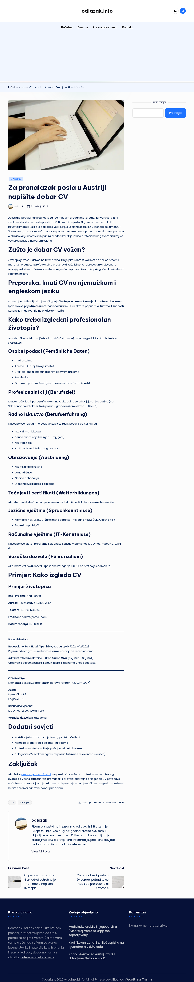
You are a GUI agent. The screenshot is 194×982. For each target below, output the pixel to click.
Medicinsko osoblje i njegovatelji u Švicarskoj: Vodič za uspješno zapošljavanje (93, 931)
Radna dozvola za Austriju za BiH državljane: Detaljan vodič (92, 956)
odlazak (39, 820)
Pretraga (159, 102)
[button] (40, 851)
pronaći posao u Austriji (36, 774)
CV (12, 802)
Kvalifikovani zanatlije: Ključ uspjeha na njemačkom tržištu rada (96, 945)
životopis (24, 802)
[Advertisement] (97, 58)
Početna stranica (18, 87)
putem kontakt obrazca (37, 957)
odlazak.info (97, 11)
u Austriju (16, 179)
